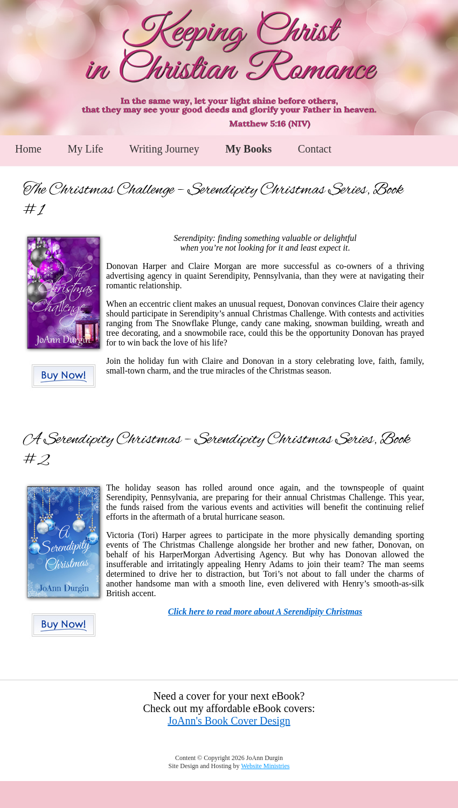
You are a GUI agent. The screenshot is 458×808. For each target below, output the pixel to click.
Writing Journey (164, 149)
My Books (248, 149)
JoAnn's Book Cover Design (229, 721)
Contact (314, 149)
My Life (85, 149)
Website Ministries (265, 766)
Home (28, 149)
